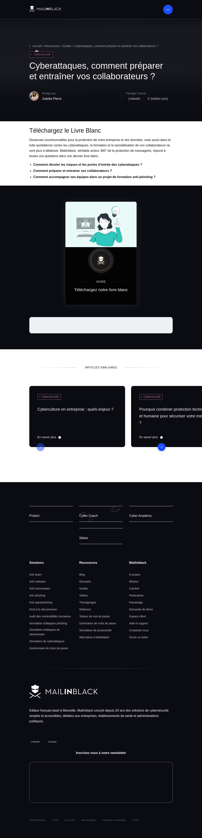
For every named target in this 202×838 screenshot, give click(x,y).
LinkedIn (35, 741)
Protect (34, 515)
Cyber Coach (88, 515)
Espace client (137, 616)
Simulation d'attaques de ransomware (44, 632)
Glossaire (85, 581)
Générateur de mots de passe (97, 623)
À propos (134, 574)
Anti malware (37, 581)
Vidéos (83, 595)
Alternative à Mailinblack (94, 637)
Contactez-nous (139, 630)
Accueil (36, 46)
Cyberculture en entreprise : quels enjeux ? (75, 409)
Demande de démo (141, 609)
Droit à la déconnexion (43, 609)
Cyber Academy (140, 515)
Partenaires (136, 595)
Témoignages (87, 602)
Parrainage (136, 602)
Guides (67, 46)
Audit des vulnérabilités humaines (50, 616)
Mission (133, 581)
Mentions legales (88, 820)
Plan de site (69, 820)
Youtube (52, 741)
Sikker (83, 538)
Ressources (52, 46)
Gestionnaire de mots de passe (48, 648)
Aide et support (138, 623)
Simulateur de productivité (95, 630)
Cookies (135, 820)
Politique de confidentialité (114, 820)
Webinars (85, 609)
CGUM (55, 820)
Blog (82, 574)
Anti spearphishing (40, 602)
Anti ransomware (39, 588)
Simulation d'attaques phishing (48, 623)
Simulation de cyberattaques (47, 641)
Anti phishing (37, 595)
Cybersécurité (42, 54)
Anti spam (35, 574)
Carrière (134, 588)
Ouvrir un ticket (138, 637)
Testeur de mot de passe (94, 616)
